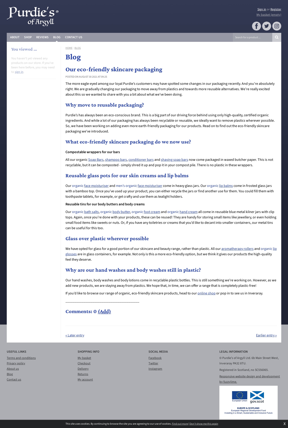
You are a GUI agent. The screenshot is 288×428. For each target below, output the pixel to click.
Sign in (261, 9)
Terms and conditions (21, 358)
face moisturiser (96, 185)
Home (68, 48)
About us (13, 369)
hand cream (189, 211)
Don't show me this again (204, 424)
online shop (207, 293)
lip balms (226, 185)
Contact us (14, 379)
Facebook (155, 358)
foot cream (152, 211)
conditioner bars (141, 159)
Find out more (180, 424)
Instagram (155, 369)
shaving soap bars (174, 159)
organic (78, 185)
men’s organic (127, 185)
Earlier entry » (266, 335)
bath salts (91, 211)
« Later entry (74, 335)
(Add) (104, 311)
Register (275, 9)
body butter (121, 211)
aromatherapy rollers (237, 248)
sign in (19, 72)
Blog (77, 48)
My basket (84, 358)
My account (85, 379)
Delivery (83, 369)
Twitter (153, 363)
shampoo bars (116, 159)
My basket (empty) (268, 15)
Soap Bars (96, 159)
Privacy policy (16, 363)
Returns (83, 374)
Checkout (84, 363)
